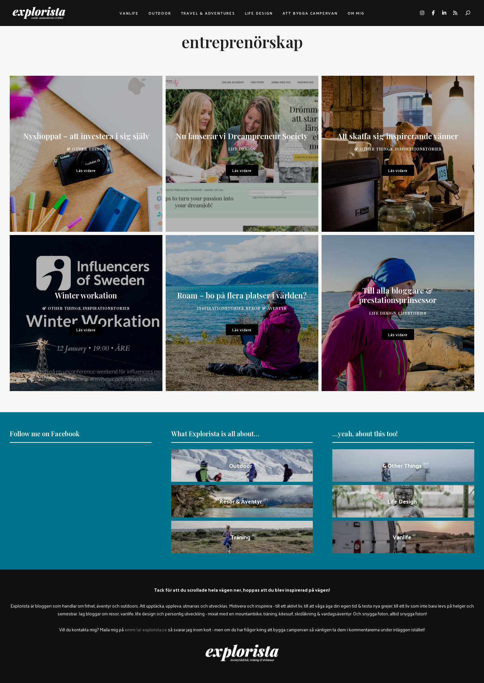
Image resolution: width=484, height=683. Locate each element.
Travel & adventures (208, 13)
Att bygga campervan (310, 13)
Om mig (356, 13)
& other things (86, 148)
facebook (433, 13)
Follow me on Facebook (45, 433)
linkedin (444, 13)
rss (455, 13)
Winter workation (86, 295)
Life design (259, 13)
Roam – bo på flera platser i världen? (242, 295)
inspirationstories (418, 148)
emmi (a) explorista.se (146, 629)
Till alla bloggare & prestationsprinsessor (398, 295)
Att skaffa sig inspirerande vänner (397, 136)
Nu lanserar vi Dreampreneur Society (242, 136)
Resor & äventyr (266, 308)
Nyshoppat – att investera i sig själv (86, 136)
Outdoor (159, 13)
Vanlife (129, 13)
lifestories (412, 313)
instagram (421, 13)
